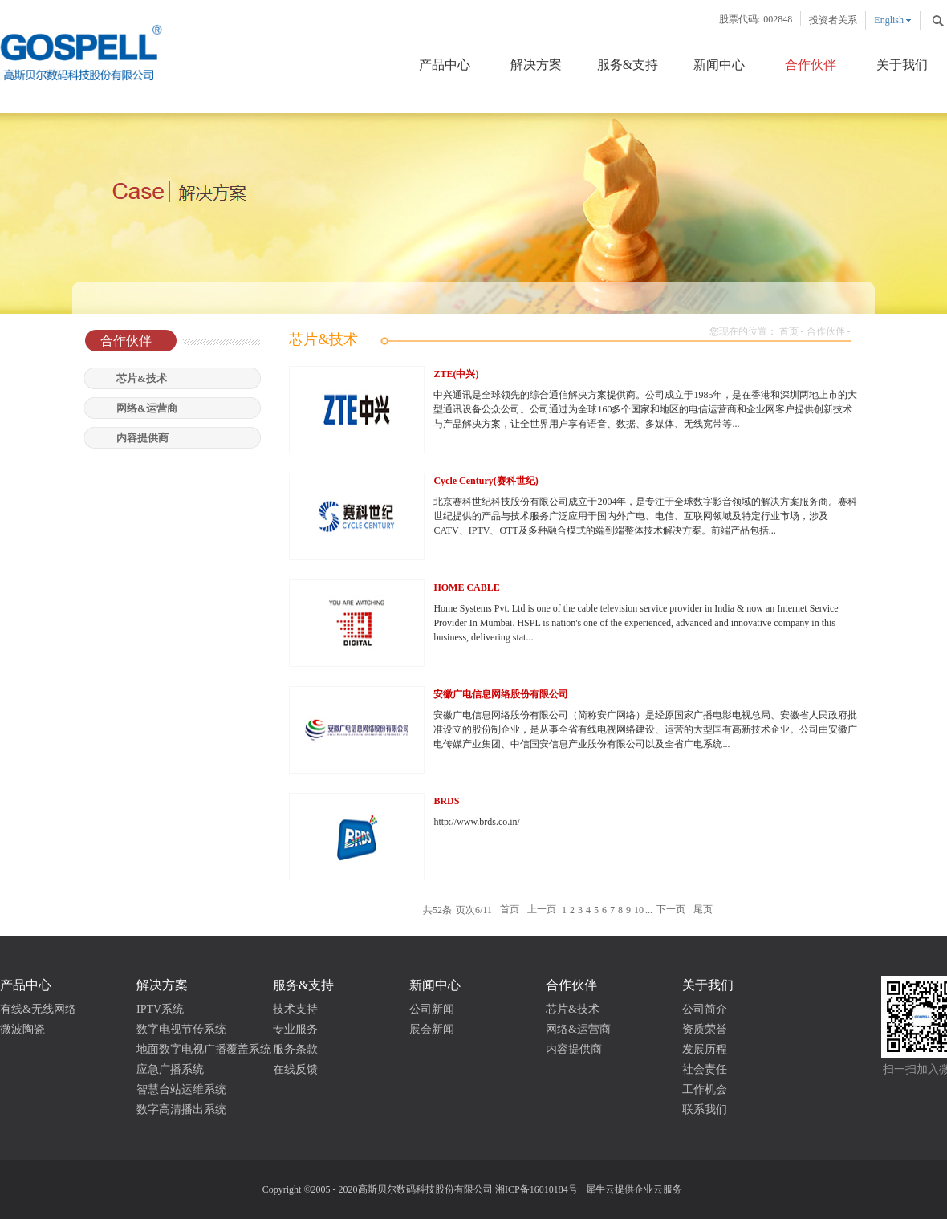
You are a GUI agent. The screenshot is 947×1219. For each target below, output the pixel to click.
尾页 (703, 910)
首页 (789, 331)
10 (639, 910)
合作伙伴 (826, 331)
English (889, 20)
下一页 (670, 910)
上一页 (541, 910)
